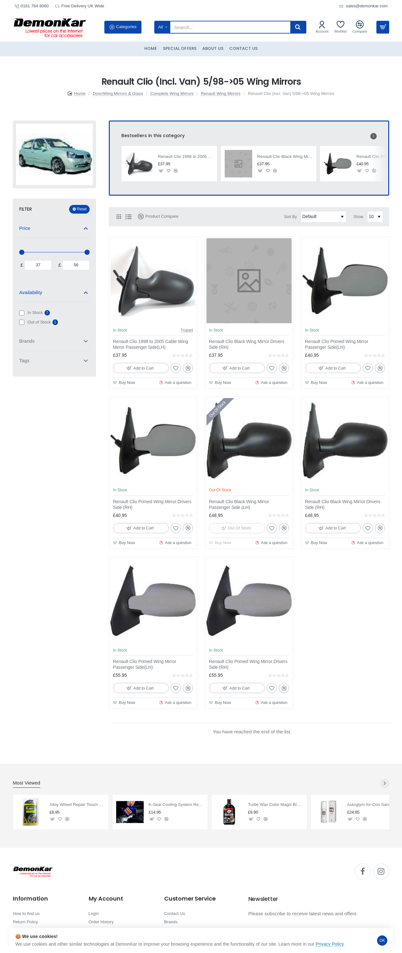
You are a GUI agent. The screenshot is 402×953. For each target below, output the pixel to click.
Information (30, 898)
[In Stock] (21, 313)
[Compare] (360, 27)
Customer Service (190, 898)
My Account (106, 898)
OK (382, 940)
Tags (24, 360)
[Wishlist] (340, 27)
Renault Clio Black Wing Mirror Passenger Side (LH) (239, 504)
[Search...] (298, 27)
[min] (38, 265)
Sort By (290, 217)
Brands (27, 341)
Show (358, 217)
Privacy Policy (330, 944)
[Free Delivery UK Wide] (79, 6)
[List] (128, 217)
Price (24, 228)
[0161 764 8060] (31, 6)
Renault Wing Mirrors (220, 93)
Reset (82, 209)
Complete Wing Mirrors (172, 93)
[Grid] (119, 217)
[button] (161, 171)
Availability (30, 292)
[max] (76, 265)
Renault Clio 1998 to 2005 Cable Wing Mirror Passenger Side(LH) (185, 156)
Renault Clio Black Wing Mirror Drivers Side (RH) (285, 156)
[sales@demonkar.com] (363, 6)
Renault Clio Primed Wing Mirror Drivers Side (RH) (152, 504)
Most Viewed (26, 782)
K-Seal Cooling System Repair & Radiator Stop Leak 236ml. (176, 804)
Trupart (187, 330)
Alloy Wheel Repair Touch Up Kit (77, 804)
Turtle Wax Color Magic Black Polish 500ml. (275, 804)
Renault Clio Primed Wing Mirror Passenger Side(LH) (336, 344)
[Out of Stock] (21, 322)
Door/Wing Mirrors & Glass (118, 93)
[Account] (322, 27)
